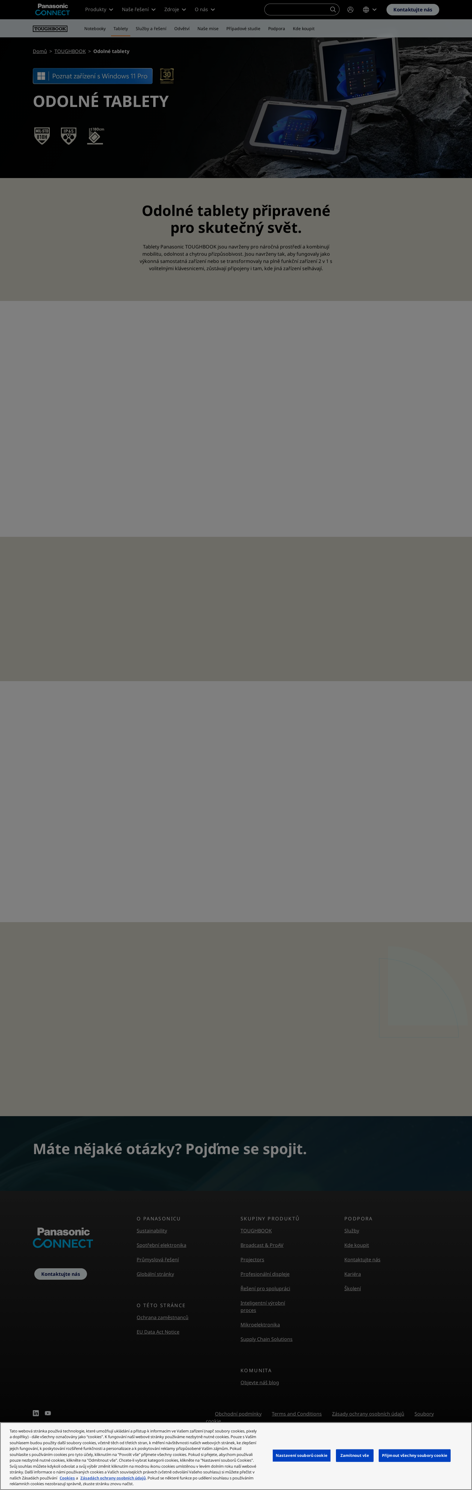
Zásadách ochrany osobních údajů (113, 1478)
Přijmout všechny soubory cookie (414, 1455)
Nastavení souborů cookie (302, 1455)
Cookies (67, 1478)
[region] (236, 1456)
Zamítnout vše (354, 1455)
